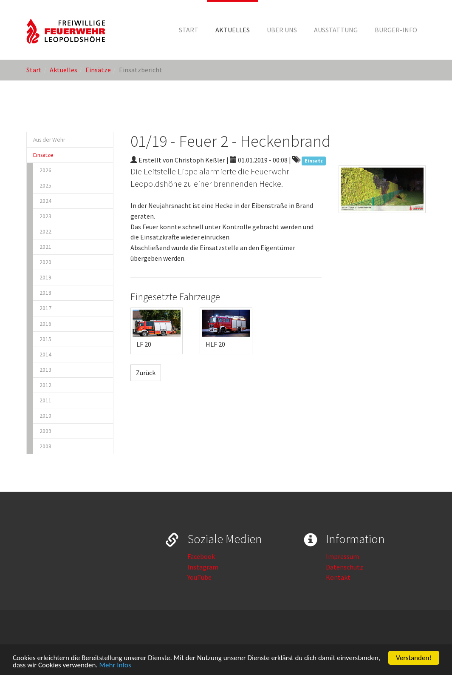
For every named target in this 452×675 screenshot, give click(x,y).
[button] (232, 30)
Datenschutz (344, 567)
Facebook (201, 556)
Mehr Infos (115, 665)
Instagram (202, 567)
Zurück (145, 372)
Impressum (342, 556)
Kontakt (338, 577)
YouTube (199, 577)
